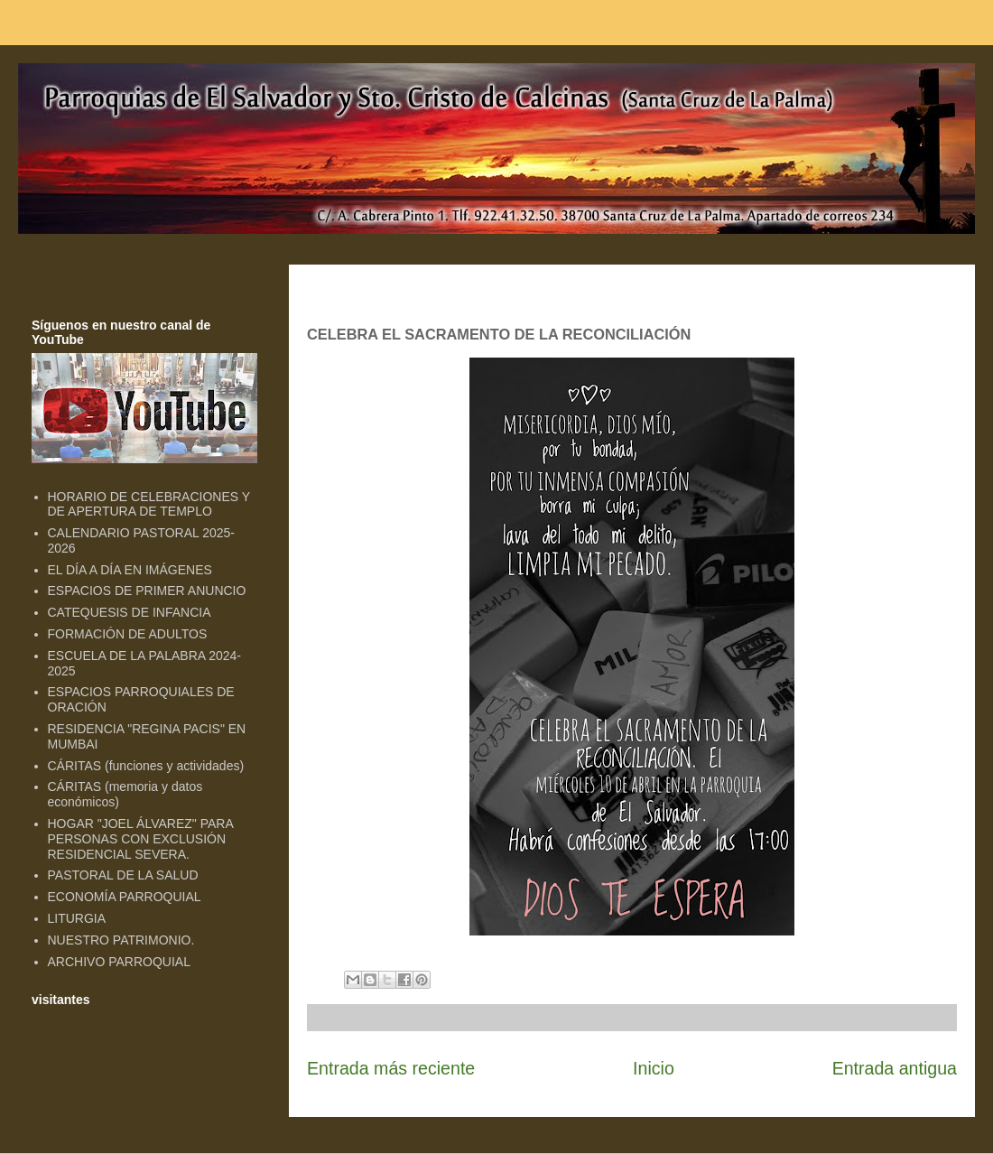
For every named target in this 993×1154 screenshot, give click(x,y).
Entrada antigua (894, 1068)
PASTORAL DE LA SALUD (123, 875)
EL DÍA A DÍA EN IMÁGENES (130, 570)
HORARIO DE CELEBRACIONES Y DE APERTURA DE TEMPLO (149, 504)
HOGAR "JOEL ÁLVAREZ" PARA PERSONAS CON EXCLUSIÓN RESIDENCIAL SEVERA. (140, 838)
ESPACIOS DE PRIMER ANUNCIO (147, 590)
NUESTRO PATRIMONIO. (121, 940)
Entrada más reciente (391, 1068)
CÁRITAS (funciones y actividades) (146, 765)
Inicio (653, 1068)
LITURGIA (77, 918)
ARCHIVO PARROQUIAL (119, 961)
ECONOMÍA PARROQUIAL (124, 896)
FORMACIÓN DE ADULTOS (128, 634)
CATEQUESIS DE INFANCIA (129, 612)
